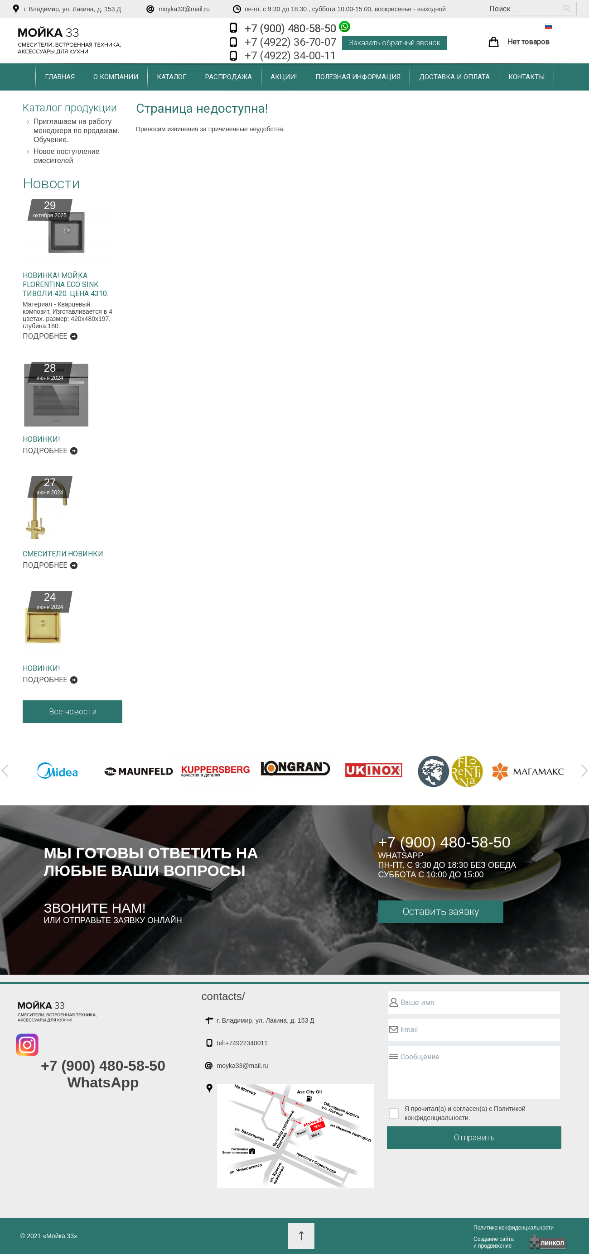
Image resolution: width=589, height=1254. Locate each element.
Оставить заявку (440, 911)
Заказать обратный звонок (394, 42)
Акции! (283, 77)
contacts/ (223, 996)
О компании (115, 77)
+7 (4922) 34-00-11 (290, 55)
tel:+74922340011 (242, 1043)
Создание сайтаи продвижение (493, 1242)
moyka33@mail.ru (184, 9)
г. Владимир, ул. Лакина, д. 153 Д (72, 9)
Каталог (172, 77)
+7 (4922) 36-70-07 (290, 42)
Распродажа (228, 77)
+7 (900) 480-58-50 (297, 28)
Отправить (474, 1137)
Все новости (73, 711)
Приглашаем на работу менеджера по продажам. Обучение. (77, 131)
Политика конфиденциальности (513, 1228)
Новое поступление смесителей (67, 156)
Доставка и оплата (454, 77)
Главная (60, 77)
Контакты (526, 77)
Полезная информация (358, 77)
